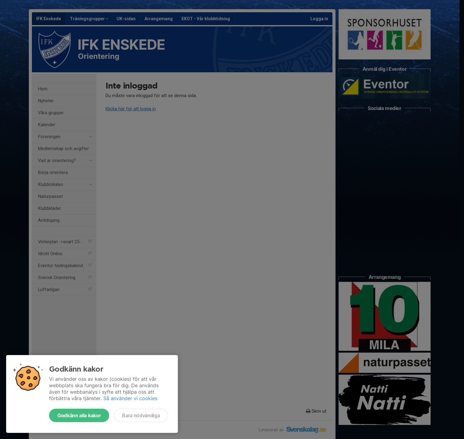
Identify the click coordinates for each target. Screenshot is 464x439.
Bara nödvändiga (141, 415)
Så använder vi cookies (130, 398)
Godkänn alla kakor (79, 415)
